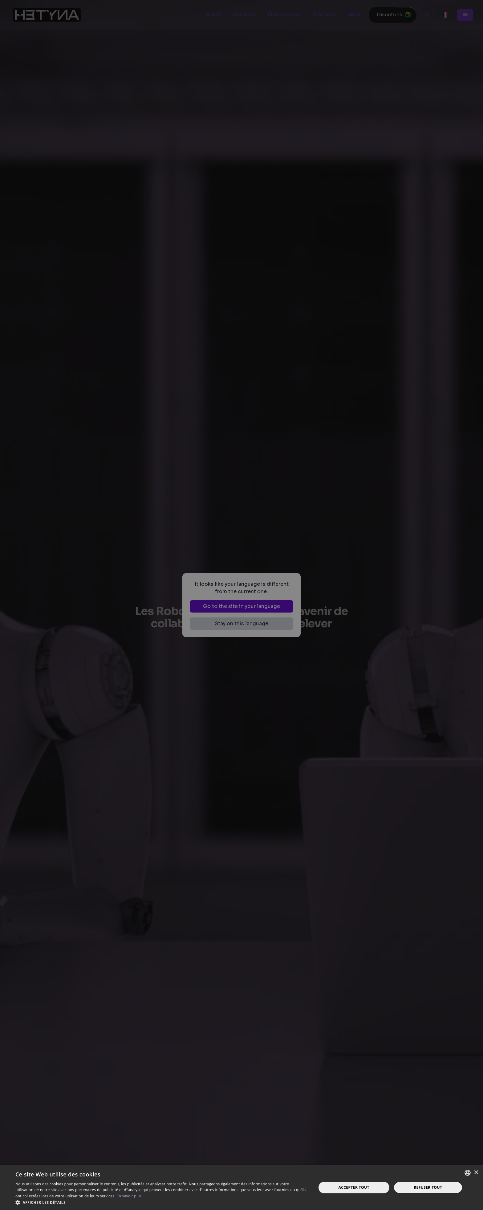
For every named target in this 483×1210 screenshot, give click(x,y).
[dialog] (241, 605)
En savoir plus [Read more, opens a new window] (129, 1196)
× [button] (476, 1172)
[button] (161, 1202)
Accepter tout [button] (354, 1187)
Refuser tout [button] (428, 1187)
